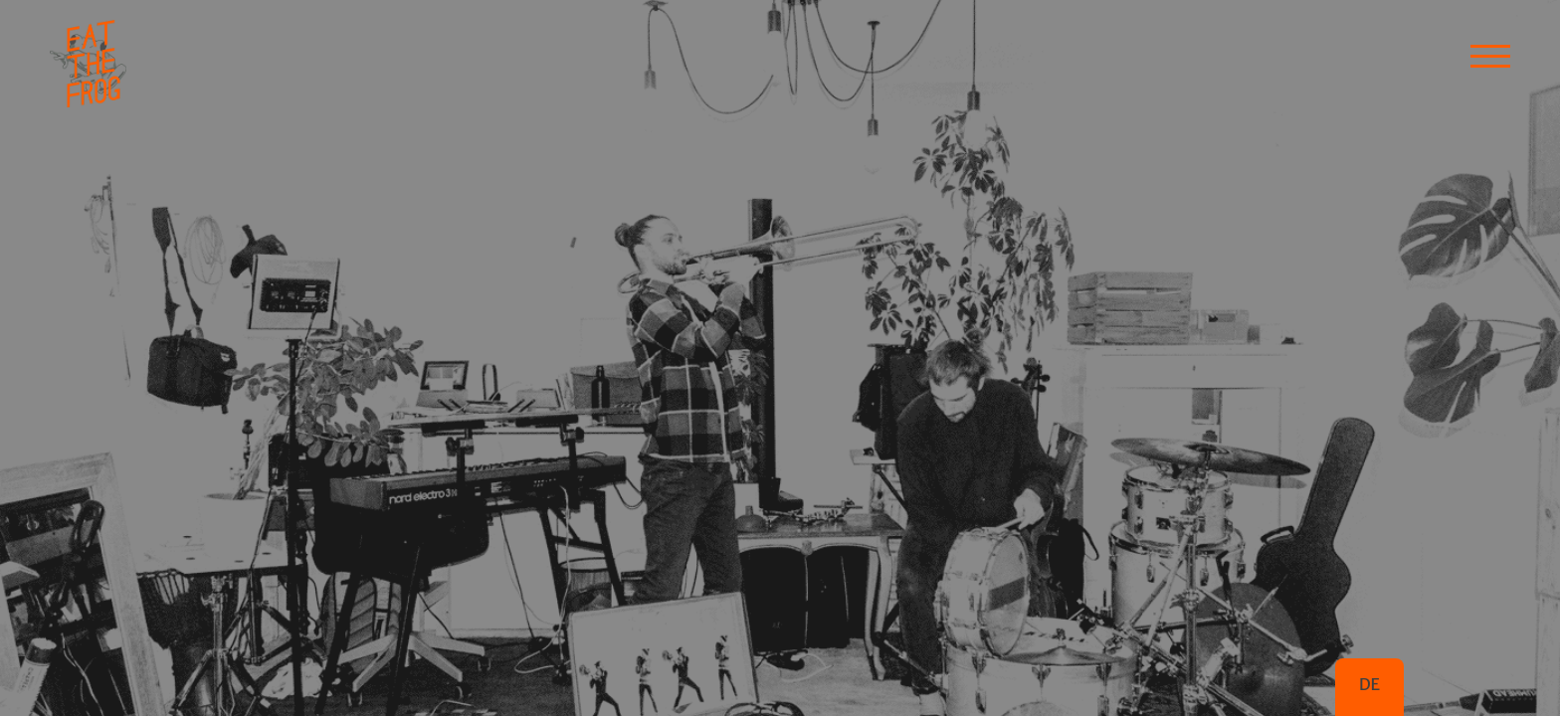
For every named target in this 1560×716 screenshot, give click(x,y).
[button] (1490, 54)
